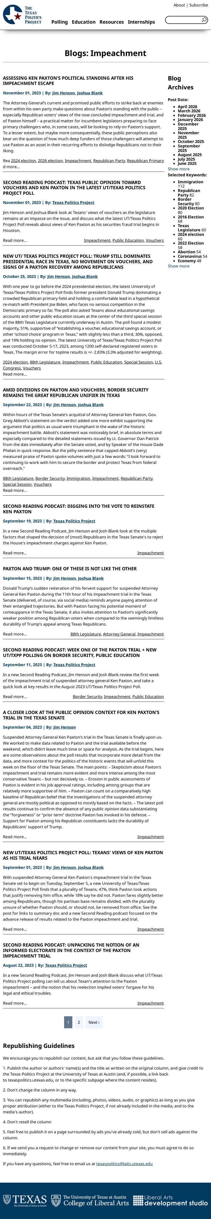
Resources (112, 21)
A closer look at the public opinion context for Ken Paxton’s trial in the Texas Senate (81, 715)
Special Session (138, 362)
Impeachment (78, 160)
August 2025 (190, 154)
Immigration (78, 478)
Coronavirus (190, 256)
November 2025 (188, 135)
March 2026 (189, 111)
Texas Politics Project (73, 202)
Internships (141, 21)
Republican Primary (145, 160)
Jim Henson (63, 93)
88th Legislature (45, 362)
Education (84, 21)
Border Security (50, 478)
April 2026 (187, 106)
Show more (179, 169)
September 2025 (189, 148)
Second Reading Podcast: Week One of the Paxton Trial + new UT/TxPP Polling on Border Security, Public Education (79, 652)
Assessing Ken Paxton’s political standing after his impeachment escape (68, 80)
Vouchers (155, 240)
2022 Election (191, 243)
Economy (187, 260)
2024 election (23, 160)
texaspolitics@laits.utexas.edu (124, 1163)
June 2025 (187, 163)
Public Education (128, 240)
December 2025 (188, 126)
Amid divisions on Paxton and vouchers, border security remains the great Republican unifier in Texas (75, 392)
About (179, 5)
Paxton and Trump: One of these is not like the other (70, 569)
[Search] (186, 20)
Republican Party (109, 160)
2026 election (50, 160)
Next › (94, 1022)
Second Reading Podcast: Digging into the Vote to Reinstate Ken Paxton (78, 509)
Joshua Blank (90, 93)
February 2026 (192, 115)
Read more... (15, 240)
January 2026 (190, 119)
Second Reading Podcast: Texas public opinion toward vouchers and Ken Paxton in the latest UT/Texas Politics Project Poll (74, 188)
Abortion (187, 252)
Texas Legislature (190, 228)
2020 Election (191, 208)
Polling (59, 21)
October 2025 (191, 141)
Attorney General (119, 634)
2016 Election (191, 217)
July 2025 (186, 159)
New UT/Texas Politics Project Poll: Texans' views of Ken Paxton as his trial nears (83, 855)
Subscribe (198, 5)
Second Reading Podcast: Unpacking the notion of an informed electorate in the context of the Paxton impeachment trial (71, 950)
